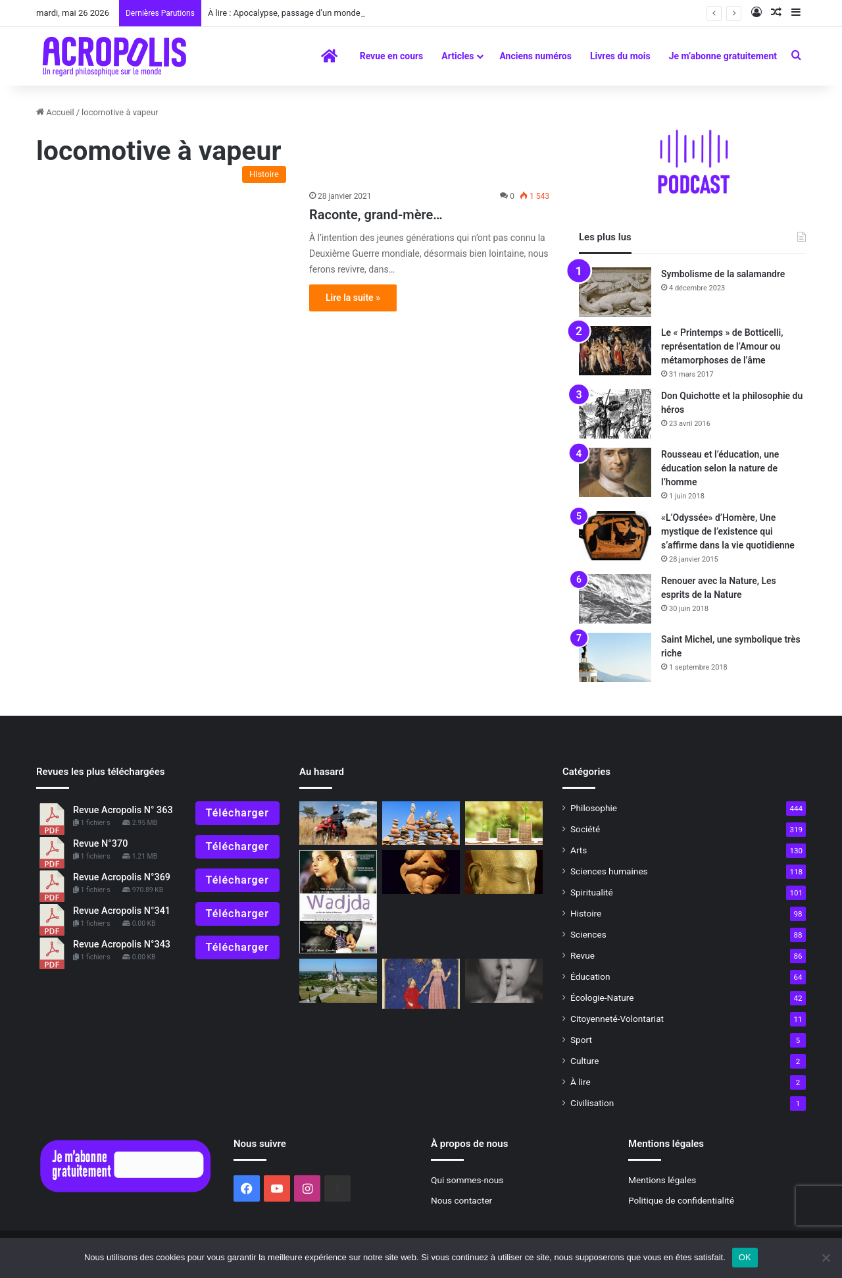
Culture (584, 1060)
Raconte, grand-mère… (377, 215)
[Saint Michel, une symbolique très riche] (615, 657)
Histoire (585, 913)
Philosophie (593, 808)
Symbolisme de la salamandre (723, 274)
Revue (582, 955)
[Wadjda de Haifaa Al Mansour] (338, 901)
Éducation (590, 976)
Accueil (55, 112)
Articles (457, 56)
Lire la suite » (353, 297)
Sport (581, 1039)
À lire (580, 1082)
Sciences (588, 934)
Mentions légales (662, 1180)
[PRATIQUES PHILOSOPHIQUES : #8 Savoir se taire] (504, 981)
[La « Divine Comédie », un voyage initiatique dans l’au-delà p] (421, 984)
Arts (578, 850)
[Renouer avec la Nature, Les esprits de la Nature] (615, 599)
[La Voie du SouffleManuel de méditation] (504, 872)
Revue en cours (392, 56)
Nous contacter (461, 1200)
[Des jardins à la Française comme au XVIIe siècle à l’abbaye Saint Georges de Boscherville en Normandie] (338, 981)
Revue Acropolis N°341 (121, 911)
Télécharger (237, 813)
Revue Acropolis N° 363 (123, 810)
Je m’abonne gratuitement (723, 56)
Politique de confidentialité (681, 1200)
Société (585, 829)
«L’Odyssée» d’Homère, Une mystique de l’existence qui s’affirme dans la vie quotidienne (728, 531)
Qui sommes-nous (467, 1180)
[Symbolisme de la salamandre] (615, 292)
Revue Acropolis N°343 (121, 944)
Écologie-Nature (601, 997)
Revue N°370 (100, 843)
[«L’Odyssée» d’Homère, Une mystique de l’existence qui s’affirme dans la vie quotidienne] (615, 535)
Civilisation (592, 1103)
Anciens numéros (535, 56)
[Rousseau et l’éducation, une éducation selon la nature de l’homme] (615, 472)
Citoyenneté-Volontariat (617, 1018)
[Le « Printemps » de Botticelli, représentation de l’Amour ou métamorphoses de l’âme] (615, 350)
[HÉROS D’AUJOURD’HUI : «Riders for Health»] (338, 823)
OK (745, 1257)
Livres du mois (620, 56)
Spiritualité (591, 892)
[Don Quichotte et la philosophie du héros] (615, 414)
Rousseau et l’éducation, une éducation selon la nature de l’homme (720, 468)
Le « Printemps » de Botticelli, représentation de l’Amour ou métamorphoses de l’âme (722, 346)
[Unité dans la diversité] (504, 823)
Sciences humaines (609, 871)
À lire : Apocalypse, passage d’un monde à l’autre (300, 13)
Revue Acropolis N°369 (121, 877)
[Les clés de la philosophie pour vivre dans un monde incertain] (421, 823)
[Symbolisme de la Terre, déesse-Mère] (421, 872)
